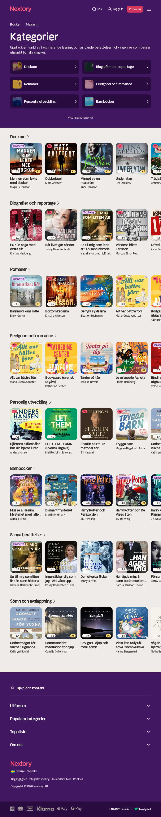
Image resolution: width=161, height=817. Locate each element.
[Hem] (49, 9)
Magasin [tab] (32, 24)
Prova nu (135, 9)
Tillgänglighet (19, 779)
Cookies (78, 779)
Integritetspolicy (39, 779)
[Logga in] (115, 9)
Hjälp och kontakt (27, 687)
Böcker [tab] (15, 24)
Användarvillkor (61, 779)
